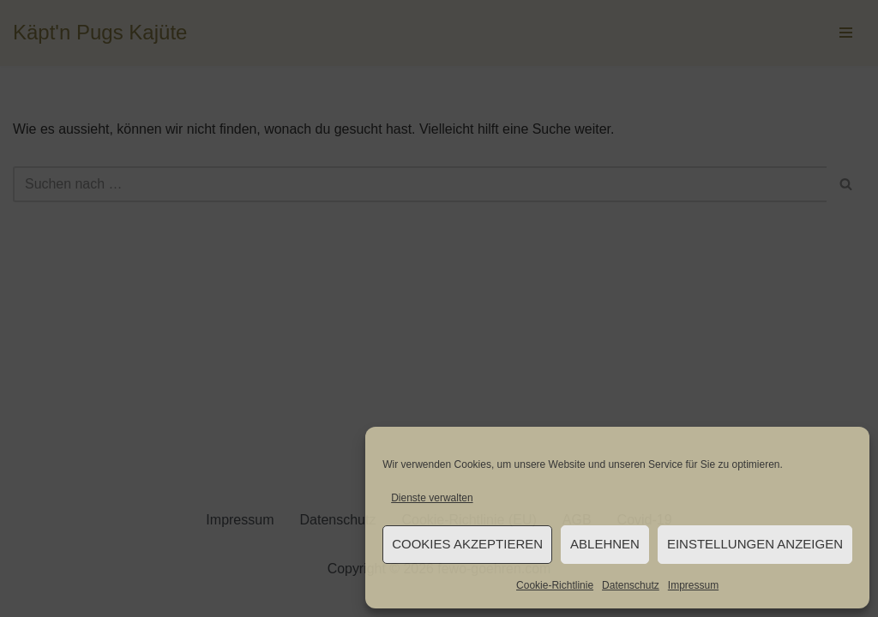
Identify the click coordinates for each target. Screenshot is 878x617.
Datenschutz (630, 585)
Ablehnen (605, 543)
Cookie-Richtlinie (554, 585)
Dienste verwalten (431, 498)
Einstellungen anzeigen (755, 543)
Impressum (693, 585)
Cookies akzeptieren (467, 543)
